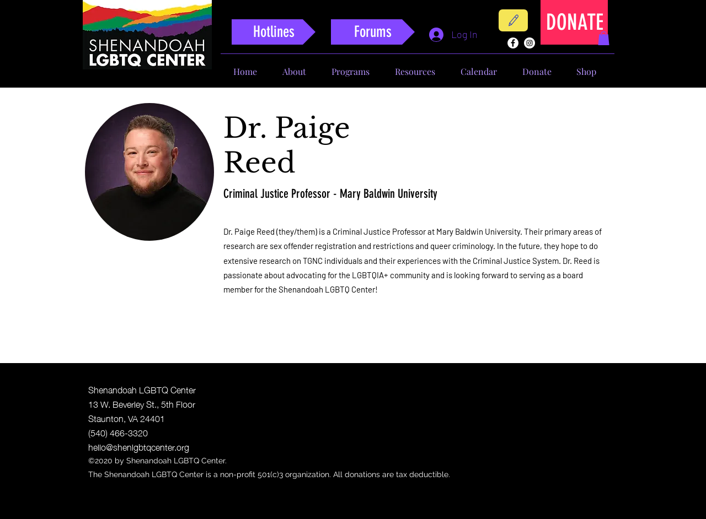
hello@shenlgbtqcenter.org (138, 446)
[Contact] (513, 20)
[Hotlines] (273, 32)
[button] (603, 38)
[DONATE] (575, 22)
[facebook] (512, 42)
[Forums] (373, 32)
